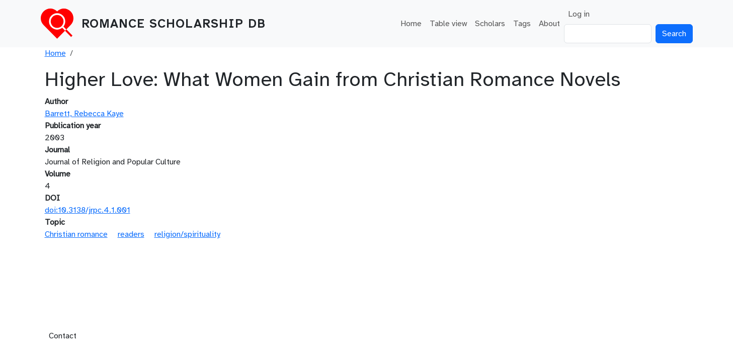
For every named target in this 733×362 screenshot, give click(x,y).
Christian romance (76, 234)
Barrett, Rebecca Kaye (84, 114)
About (549, 24)
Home (411, 24)
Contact (62, 336)
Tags (522, 24)
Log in (579, 14)
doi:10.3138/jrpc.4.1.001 (87, 210)
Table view (448, 24)
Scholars (490, 24)
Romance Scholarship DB (174, 23)
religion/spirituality (187, 234)
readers (131, 234)
